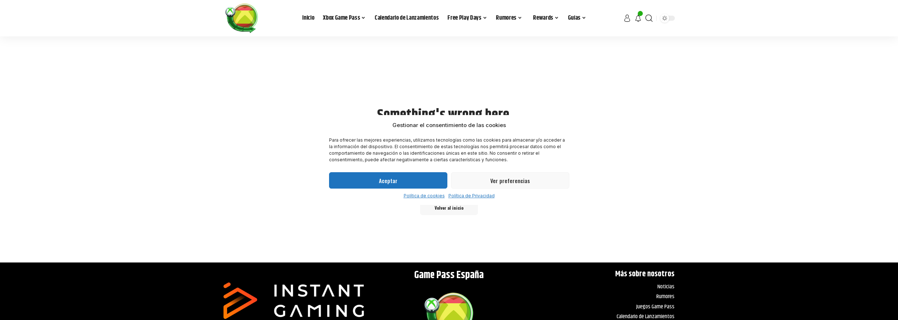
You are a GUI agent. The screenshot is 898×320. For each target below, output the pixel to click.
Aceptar (388, 181)
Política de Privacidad (471, 195)
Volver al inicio (449, 208)
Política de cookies (424, 195)
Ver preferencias (510, 181)
